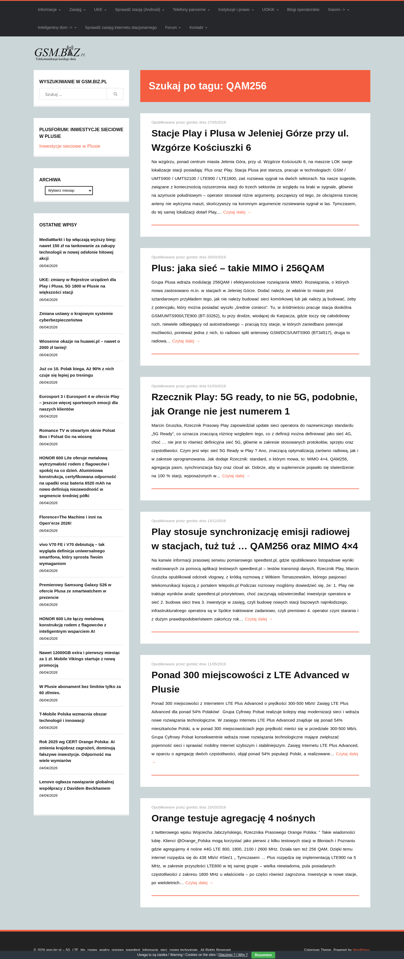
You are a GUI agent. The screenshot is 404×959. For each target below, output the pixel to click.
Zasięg (75, 9)
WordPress (361, 950)
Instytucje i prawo (233, 9)
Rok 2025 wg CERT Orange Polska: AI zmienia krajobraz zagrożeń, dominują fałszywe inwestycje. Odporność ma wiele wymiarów (77, 751)
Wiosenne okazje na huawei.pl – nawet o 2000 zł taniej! (79, 344)
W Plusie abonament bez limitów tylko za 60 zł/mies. (80, 689)
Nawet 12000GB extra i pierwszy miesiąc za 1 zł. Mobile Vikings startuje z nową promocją (79, 659)
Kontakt (196, 27)
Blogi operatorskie (303, 9)
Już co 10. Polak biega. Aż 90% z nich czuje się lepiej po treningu (76, 371)
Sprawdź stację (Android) (137, 9)
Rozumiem (263, 955)
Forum (171, 27)
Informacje (47, 9)
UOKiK (268, 9)
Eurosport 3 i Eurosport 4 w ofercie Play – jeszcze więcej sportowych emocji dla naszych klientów (79, 402)
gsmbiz (192, 122)
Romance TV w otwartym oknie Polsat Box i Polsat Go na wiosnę (77, 433)
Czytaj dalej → (237, 212)
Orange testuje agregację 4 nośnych (233, 818)
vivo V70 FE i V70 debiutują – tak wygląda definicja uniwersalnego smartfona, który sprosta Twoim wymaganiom (72, 554)
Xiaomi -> (336, 9)
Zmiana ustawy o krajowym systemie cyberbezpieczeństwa (76, 316)
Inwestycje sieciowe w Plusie (69, 146)
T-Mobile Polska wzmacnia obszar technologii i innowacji (73, 717)
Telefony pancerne (189, 9)
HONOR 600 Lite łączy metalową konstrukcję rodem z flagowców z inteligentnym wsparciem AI (72, 625)
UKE (98, 9)
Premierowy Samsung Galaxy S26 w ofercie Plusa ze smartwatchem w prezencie (75, 591)
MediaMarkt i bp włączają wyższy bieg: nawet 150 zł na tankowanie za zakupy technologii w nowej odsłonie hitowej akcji (77, 249)
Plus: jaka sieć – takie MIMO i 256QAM (238, 268)
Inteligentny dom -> (55, 27)
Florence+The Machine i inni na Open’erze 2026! (70, 520)
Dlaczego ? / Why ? (233, 955)
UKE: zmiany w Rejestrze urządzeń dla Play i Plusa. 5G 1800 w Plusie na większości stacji (77, 286)
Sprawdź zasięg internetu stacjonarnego (121, 27)
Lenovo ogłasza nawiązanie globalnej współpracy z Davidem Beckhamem (76, 785)
